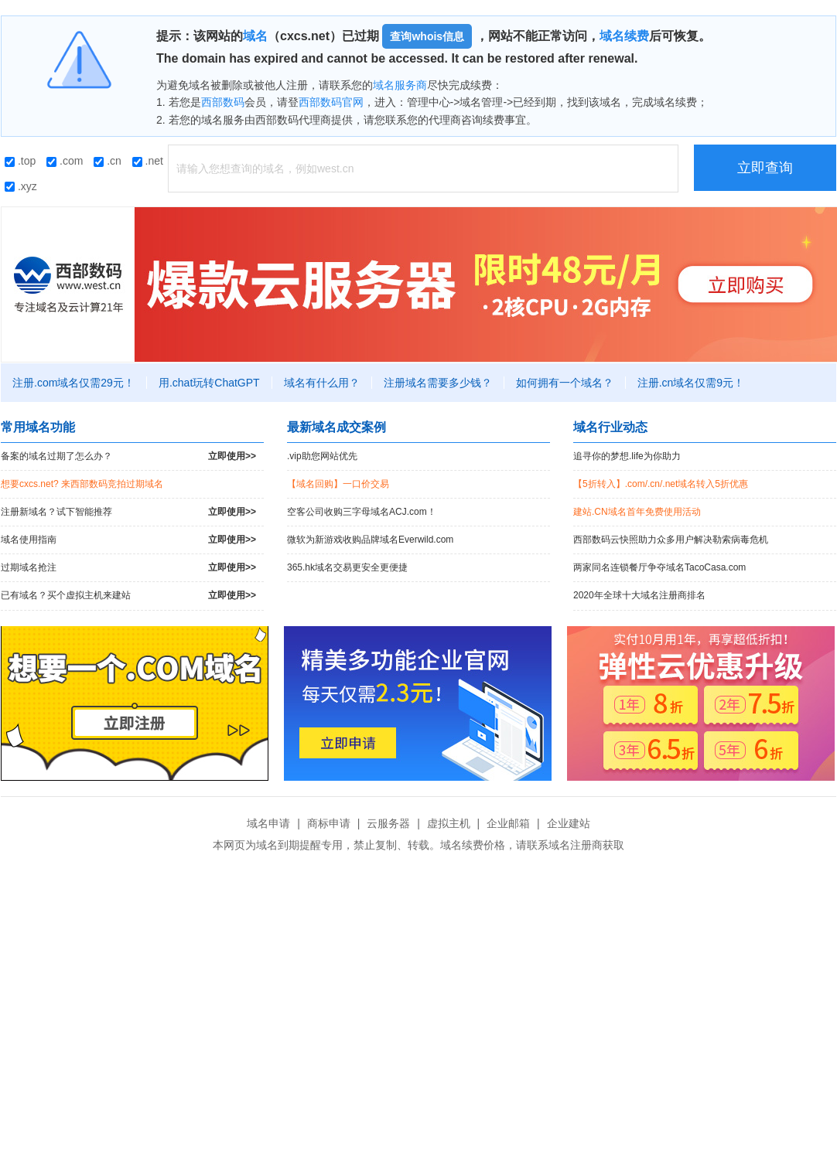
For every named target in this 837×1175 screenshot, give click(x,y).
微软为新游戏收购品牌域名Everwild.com (370, 539)
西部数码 (222, 102)
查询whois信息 (427, 36)
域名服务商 (400, 85)
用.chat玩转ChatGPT (209, 382)
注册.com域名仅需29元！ (73, 382)
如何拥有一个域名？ (564, 382)
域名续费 (624, 36)
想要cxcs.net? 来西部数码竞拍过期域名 (82, 484)
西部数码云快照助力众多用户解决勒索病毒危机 (670, 539)
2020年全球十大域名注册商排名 (639, 595)
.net (147, 161)
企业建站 (568, 823)
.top (20, 161)
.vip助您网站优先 (322, 456)
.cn (107, 161)
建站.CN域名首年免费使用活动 (637, 511)
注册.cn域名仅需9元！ (690, 382)
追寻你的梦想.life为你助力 (627, 456)
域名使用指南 (128, 540)
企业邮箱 (508, 823)
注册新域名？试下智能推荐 (128, 512)
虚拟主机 (448, 823)
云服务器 (388, 823)
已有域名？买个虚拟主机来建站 (128, 595)
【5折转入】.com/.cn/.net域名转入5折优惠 (660, 484)
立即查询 (765, 167)
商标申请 (328, 823)
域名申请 (268, 823)
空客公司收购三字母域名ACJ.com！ (361, 511)
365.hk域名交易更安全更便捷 (347, 567)
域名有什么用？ (322, 382)
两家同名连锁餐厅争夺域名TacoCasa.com (659, 567)
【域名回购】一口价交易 (338, 484)
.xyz (21, 186)
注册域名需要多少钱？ (438, 382)
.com (64, 161)
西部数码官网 (331, 102)
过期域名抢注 (128, 567)
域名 (255, 36)
